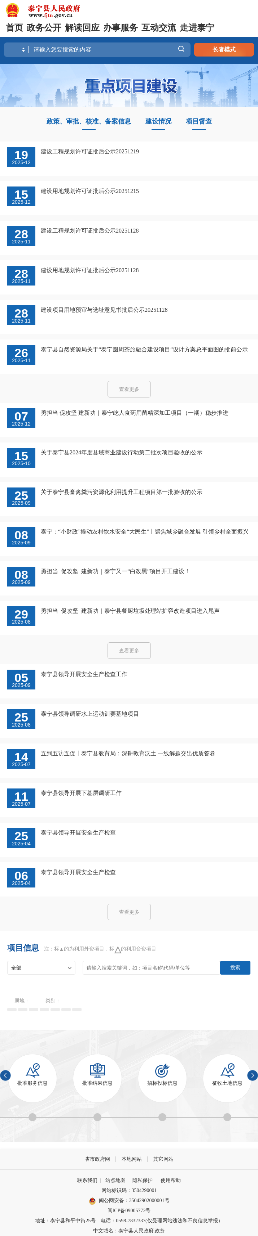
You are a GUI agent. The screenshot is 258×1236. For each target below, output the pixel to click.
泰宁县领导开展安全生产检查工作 (84, 674)
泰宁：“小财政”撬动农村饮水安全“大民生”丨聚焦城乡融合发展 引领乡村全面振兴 (145, 532)
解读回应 (82, 27)
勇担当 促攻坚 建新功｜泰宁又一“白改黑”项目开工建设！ (115, 571)
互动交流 (158, 27)
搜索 (235, 967)
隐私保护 (142, 1180)
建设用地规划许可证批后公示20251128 (90, 270)
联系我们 (87, 1180)
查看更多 (129, 389)
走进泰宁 (197, 27)
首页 (14, 27)
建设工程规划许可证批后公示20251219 (90, 151)
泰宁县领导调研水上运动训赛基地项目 (90, 714)
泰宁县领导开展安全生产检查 (78, 833)
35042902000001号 (149, 1200)
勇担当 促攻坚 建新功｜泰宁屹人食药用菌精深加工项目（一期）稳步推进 (134, 413)
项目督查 (199, 121)
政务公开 (44, 27)
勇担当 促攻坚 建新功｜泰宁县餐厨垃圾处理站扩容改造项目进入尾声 (130, 611)
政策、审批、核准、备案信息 (89, 121)
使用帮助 (171, 1180)
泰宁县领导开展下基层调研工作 (81, 793)
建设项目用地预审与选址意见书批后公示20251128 (104, 310)
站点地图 (115, 1180)
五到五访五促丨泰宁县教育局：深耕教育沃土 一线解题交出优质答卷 (128, 753)
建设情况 (158, 121)
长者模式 (224, 49)
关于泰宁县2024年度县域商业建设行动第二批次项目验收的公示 (121, 452)
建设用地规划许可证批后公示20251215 (90, 191)
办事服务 (120, 27)
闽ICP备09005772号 (129, 1210)
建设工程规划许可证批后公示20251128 (90, 231)
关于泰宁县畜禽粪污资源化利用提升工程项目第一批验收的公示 (121, 492)
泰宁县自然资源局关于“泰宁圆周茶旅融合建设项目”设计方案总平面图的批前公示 (144, 349)
